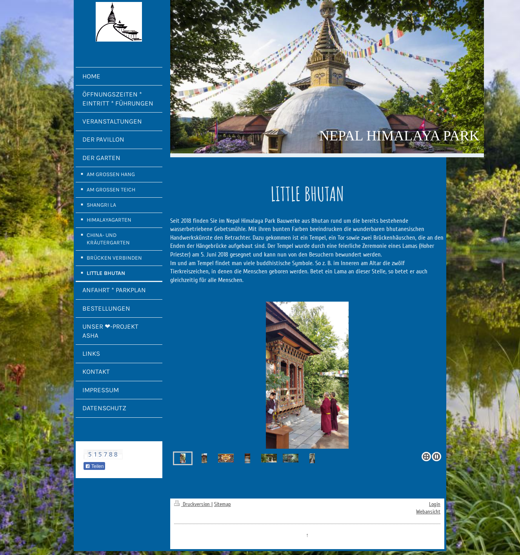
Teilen (94, 466)
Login (434, 504)
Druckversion (192, 504)
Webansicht (428, 511)
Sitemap (222, 504)
